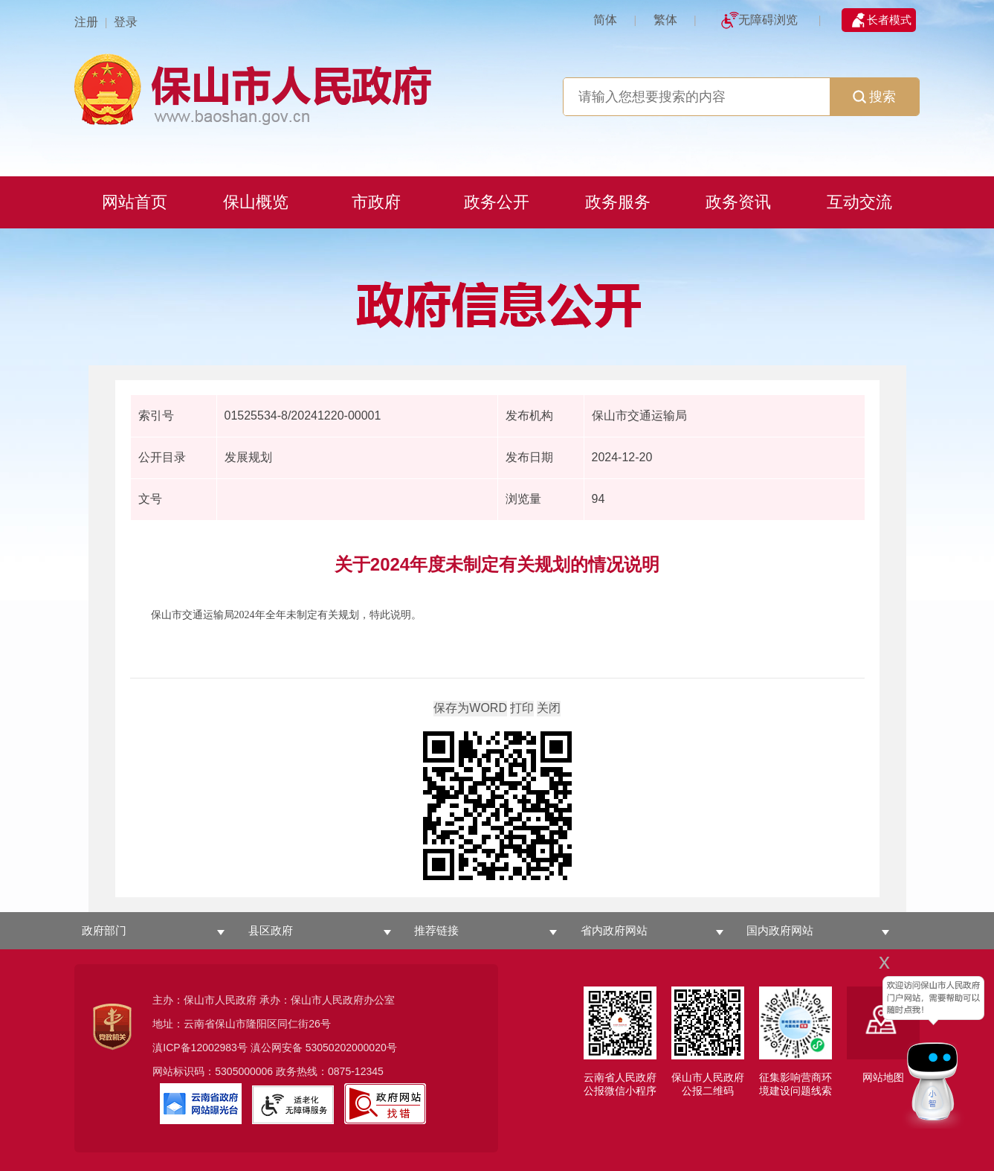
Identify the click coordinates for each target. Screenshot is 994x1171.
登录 (126, 22)
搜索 (874, 96)
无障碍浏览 (768, 19)
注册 (86, 22)
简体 (605, 19)
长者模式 (889, 19)
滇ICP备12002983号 (200, 1047)
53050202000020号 (351, 1047)
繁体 (665, 19)
